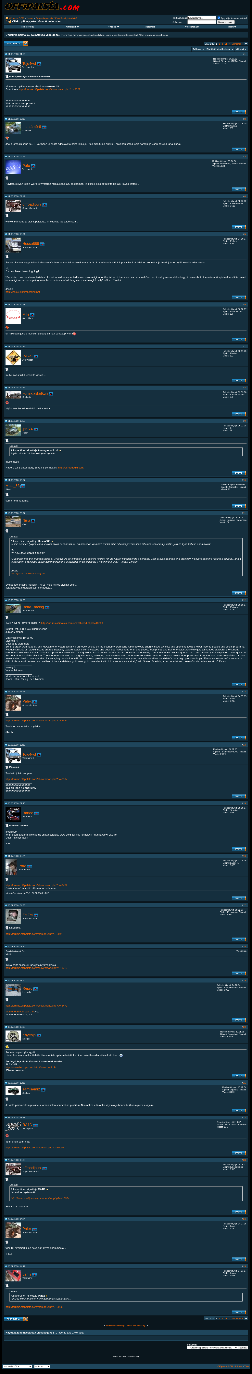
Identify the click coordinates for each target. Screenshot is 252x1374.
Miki (25, 314)
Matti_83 (13, 486)
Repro (27, 988)
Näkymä (240, 49)
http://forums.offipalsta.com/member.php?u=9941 (34, 933)
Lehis (26, 1274)
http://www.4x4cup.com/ (19, 1067)
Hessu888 (30, 244)
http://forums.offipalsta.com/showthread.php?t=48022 (49, 89)
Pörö (22, 866)
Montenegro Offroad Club (20, 1011)
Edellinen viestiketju (115, 1325)
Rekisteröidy (27, 27)
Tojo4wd (29, 64)
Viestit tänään (192, 27)
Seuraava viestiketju (136, 1325)
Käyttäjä (29, 1035)
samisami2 (31, 1089)
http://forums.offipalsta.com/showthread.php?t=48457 (36, 885)
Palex (27, 701)
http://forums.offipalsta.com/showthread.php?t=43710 (36, 967)
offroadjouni (32, 204)
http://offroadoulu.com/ (71, 467)
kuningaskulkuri (35, 393)
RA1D (27, 1125)
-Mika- (27, 356)
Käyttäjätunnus (179, 18)
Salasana (177, 22)
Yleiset (30, 18)
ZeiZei (27, 915)
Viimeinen (237, 44)
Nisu (26, 520)
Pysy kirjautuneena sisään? (232, 18)
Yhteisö (113, 27)
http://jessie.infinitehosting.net (23, 291)
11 (226, 44)
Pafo (26, 165)
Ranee (27, 813)
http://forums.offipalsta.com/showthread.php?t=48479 (36, 1005)
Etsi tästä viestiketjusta (219, 49)
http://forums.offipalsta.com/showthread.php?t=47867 (36, 779)
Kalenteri (150, 27)
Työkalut (197, 49)
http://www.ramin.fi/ (45, 1067)
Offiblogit (72, 27)
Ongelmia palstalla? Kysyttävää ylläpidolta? (56, 18)
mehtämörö (31, 127)
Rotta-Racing (33, 607)
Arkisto (238, 1366)
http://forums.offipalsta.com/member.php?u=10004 (35, 1147)
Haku (232, 27)
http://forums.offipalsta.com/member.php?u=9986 (34, 1306)
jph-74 (27, 429)
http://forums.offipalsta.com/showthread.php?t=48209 (72, 623)
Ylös (246, 1366)
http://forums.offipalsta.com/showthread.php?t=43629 (36, 720)
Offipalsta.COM (16, 18)
